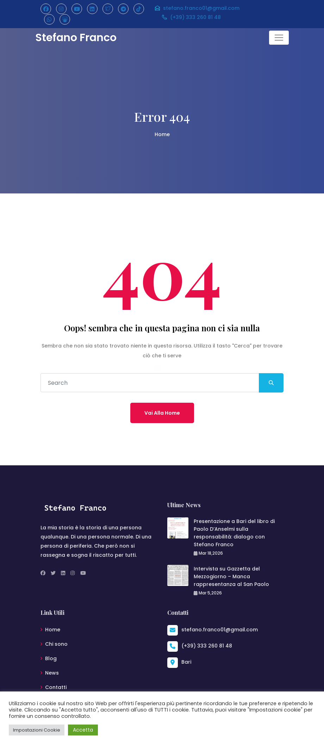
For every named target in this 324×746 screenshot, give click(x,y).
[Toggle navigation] (279, 38)
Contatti (56, 687)
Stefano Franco (76, 37)
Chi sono (56, 644)
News (52, 672)
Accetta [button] (83, 729)
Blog (51, 658)
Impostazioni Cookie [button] (36, 730)
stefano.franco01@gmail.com (196, 8)
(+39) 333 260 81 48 (191, 17)
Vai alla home (162, 412)
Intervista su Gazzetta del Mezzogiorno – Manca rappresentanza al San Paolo (231, 576)
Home (162, 134)
